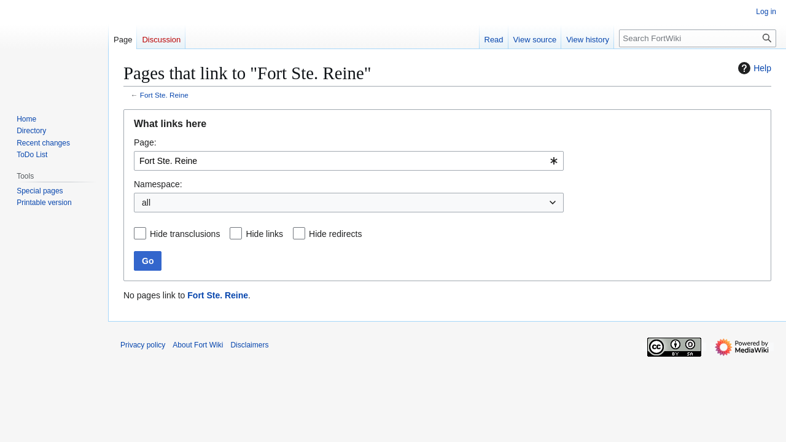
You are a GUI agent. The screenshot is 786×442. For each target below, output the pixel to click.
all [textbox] (146, 202)
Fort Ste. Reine (164, 95)
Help (753, 68)
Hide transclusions (185, 234)
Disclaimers (249, 345)
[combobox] (349, 161)
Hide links (264, 234)
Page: (145, 142)
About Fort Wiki (198, 345)
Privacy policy (142, 345)
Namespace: (158, 184)
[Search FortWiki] (697, 38)
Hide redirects (335, 234)
